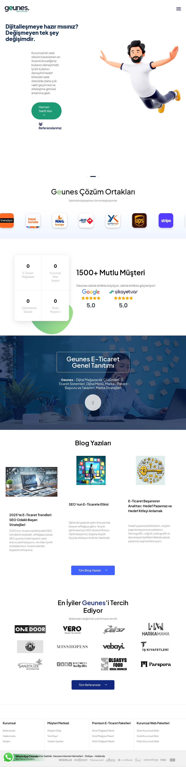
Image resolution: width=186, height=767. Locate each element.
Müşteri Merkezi (58, 723)
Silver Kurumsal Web (148, 730)
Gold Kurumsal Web (148, 736)
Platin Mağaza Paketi (103, 741)
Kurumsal (9, 723)
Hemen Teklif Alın (45, 111)
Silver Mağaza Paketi (103, 730)
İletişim (7, 741)
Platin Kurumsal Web (148, 741)
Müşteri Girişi (54, 730)
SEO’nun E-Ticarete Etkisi (88, 504)
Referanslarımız (50, 126)
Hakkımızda (9, 736)
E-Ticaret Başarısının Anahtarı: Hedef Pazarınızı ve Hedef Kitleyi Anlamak (150, 506)
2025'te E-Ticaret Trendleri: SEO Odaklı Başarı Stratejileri (30, 520)
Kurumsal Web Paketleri (153, 723)
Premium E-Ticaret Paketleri (111, 723)
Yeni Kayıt (52, 736)
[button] (87, 176)
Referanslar (9, 730)
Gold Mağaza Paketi (103, 736)
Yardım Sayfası (55, 741)
